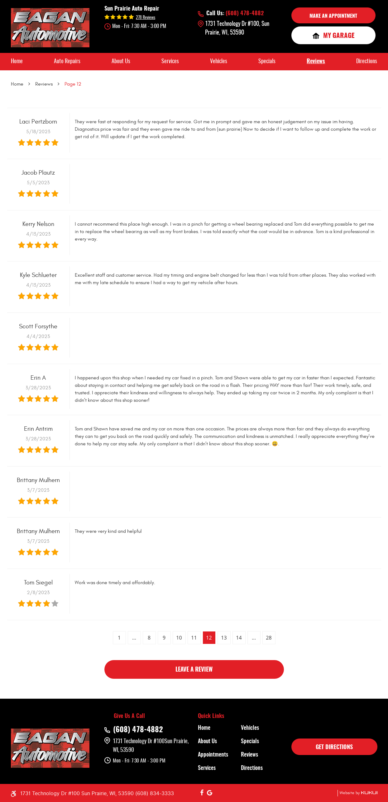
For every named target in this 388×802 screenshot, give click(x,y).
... (134, 637)
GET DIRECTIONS (334, 747)
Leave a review (194, 670)
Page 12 (73, 84)
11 (194, 637)
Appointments (213, 755)
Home (17, 61)
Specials (266, 61)
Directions (366, 61)
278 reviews (145, 18)
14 (239, 637)
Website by (357, 793)
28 (268, 637)
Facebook (202, 793)
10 (179, 637)
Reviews (316, 61)
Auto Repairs (67, 61)
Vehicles (218, 61)
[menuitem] (17, 61)
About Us (121, 61)
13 (224, 637)
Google (210, 793)
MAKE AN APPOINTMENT (333, 16)
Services (170, 61)
